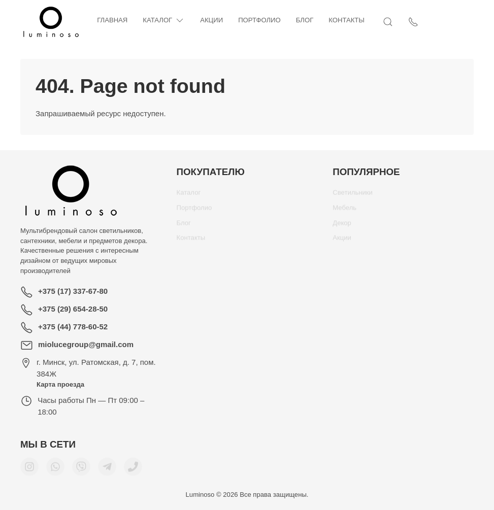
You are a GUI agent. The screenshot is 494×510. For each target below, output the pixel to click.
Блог (305, 20)
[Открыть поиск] (443, 22)
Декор (342, 226)
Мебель (344, 211)
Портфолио (259, 20)
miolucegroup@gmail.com (86, 344)
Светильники (353, 196)
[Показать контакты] (468, 22)
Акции (211, 20)
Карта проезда (60, 384)
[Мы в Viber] (81, 470)
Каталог (164, 20)
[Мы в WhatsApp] (55, 470)
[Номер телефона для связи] (133, 470)
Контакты (346, 20)
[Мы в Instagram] (29, 470)
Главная (112, 20)
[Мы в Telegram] (107, 470)
